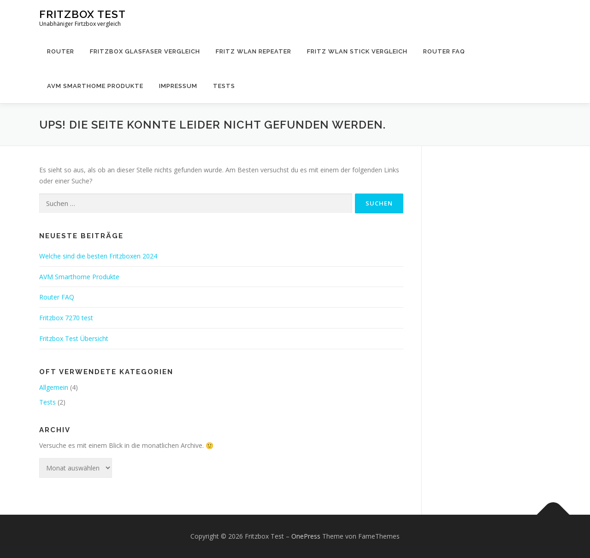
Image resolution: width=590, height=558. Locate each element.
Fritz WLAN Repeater (253, 51)
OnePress (305, 536)
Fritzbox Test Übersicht (73, 338)
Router (60, 51)
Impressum (178, 85)
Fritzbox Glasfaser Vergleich (145, 51)
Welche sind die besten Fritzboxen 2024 (98, 256)
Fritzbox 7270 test (66, 317)
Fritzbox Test (82, 14)
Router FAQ (444, 51)
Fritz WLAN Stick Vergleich (357, 51)
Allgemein (53, 387)
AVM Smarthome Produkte (95, 85)
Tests (224, 85)
